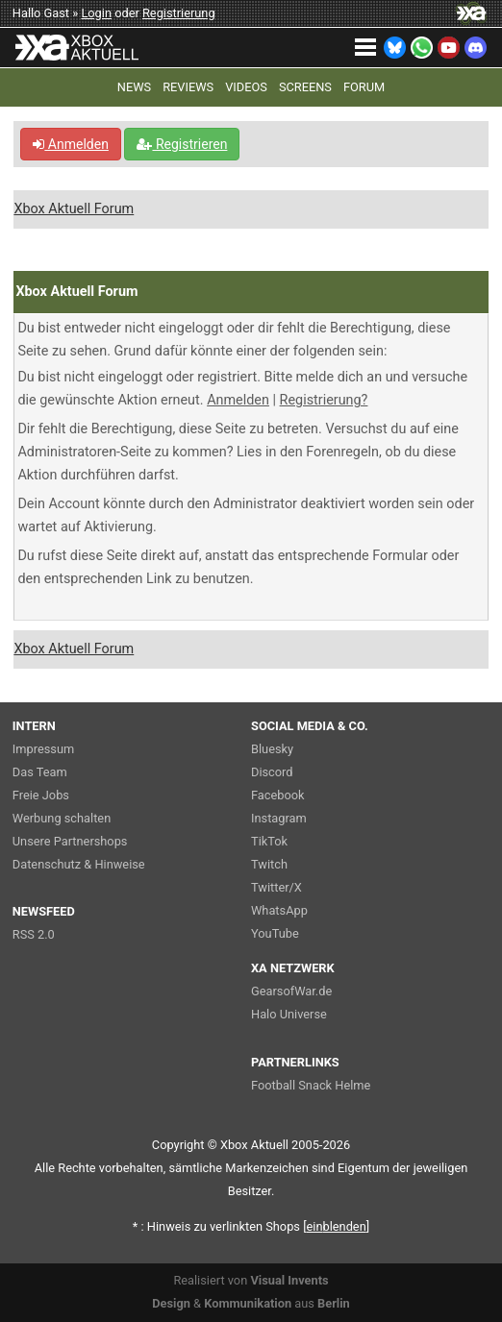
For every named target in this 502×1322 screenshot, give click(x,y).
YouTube (275, 933)
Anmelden (71, 144)
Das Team (40, 772)
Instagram (279, 818)
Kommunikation (247, 1303)
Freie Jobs (41, 795)
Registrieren (182, 144)
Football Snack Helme (310, 1085)
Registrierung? (324, 400)
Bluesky (272, 749)
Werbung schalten (62, 818)
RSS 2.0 (34, 934)
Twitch (269, 864)
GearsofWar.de (291, 991)
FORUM (364, 87)
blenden (336, 1226)
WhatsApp (279, 910)
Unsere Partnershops (70, 841)
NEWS (134, 87)
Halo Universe (289, 1014)
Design (171, 1303)
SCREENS (305, 87)
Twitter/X (276, 887)
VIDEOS (246, 87)
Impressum (43, 749)
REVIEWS (188, 87)
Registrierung (178, 13)
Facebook (278, 795)
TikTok (269, 841)
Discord (272, 772)
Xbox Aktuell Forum (73, 209)
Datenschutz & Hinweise (79, 864)
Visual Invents (289, 1280)
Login (96, 13)
